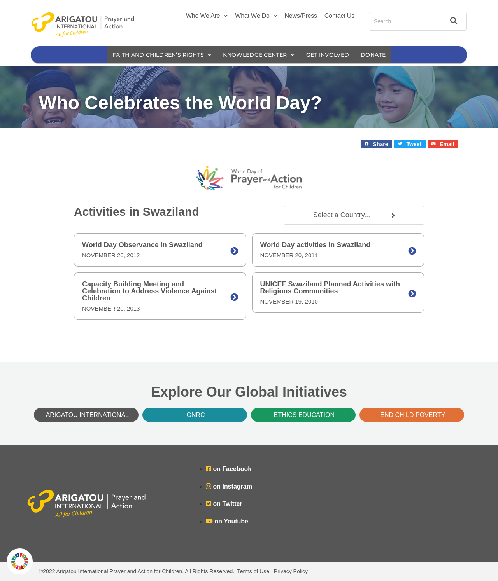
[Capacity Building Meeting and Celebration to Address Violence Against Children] (234, 298)
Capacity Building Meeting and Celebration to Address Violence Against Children (149, 291)
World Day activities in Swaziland (315, 245)
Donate (381, 55)
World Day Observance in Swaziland (142, 245)
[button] (376, 144)
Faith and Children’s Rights (156, 55)
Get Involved (333, 55)
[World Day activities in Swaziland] (412, 251)
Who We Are (207, 16)
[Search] (452, 21)
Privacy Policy (291, 572)
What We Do (256, 16)
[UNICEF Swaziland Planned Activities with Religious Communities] (412, 294)
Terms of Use (253, 572)
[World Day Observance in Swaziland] (234, 251)
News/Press (301, 15)
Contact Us (339, 15)
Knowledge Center (259, 55)
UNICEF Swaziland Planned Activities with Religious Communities (330, 288)
